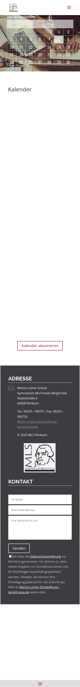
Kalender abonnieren (40, 345)
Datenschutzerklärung (45, 556)
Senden (19, 548)
